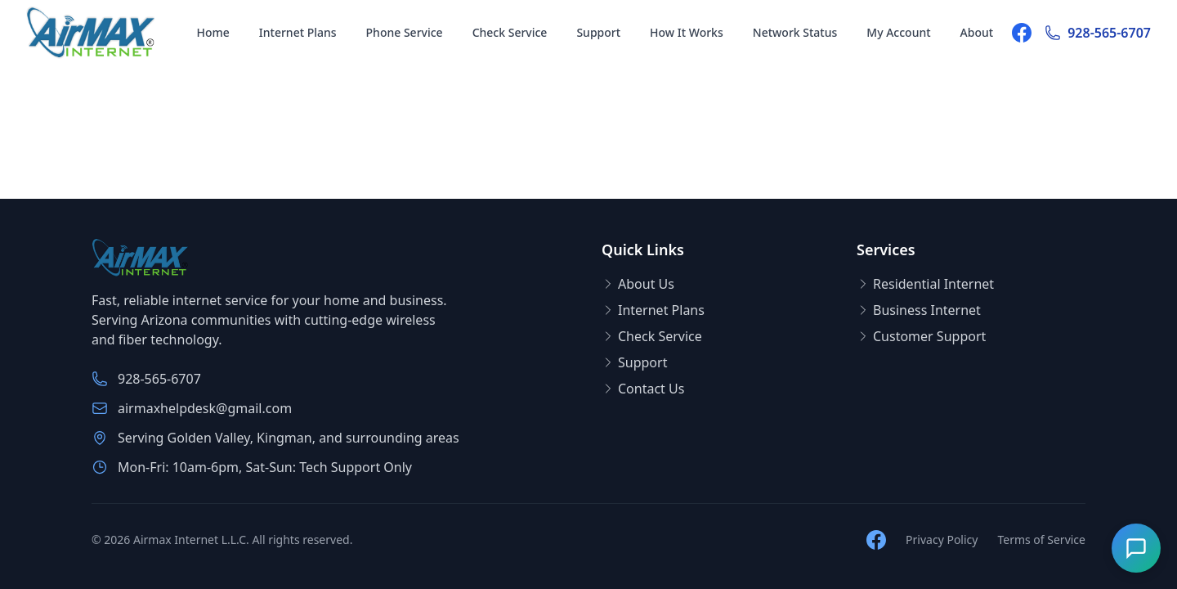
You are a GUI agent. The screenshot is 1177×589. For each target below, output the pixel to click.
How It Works (686, 32)
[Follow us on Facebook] (1022, 33)
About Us (638, 284)
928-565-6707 (1098, 33)
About (977, 32)
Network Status (795, 32)
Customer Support (921, 336)
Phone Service (404, 32)
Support (598, 32)
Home (212, 32)
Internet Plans (298, 32)
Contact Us (643, 389)
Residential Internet (925, 284)
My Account (898, 32)
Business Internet (919, 310)
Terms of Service (1041, 539)
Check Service (510, 32)
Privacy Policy (942, 539)
